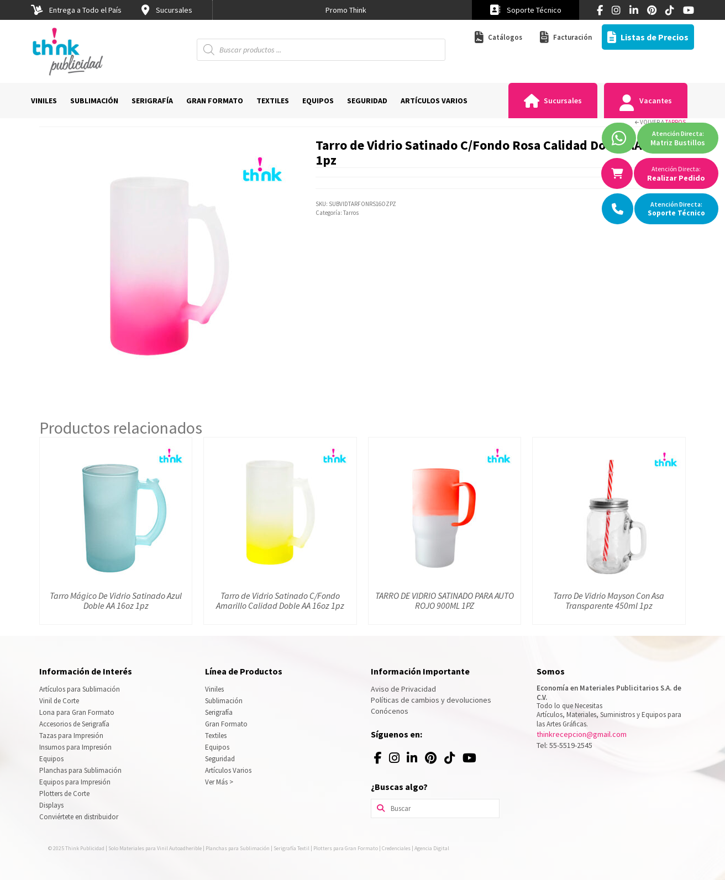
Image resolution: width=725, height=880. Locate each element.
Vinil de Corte (59, 700)
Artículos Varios (228, 770)
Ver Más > (219, 782)
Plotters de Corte (64, 793)
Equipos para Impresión (75, 782)
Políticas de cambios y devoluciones (431, 700)
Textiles (216, 735)
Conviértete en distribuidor (78, 816)
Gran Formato (226, 724)
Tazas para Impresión (71, 735)
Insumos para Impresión (75, 747)
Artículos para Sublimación (79, 689)
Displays (51, 805)
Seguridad (220, 758)
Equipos (51, 758)
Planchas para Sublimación (80, 770)
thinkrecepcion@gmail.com (582, 734)
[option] (346, 10)
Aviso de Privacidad (403, 689)
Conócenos (389, 711)
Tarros (675, 122)
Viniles (214, 689)
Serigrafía (219, 712)
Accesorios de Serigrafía (74, 724)
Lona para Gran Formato (76, 712)
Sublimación (224, 700)
